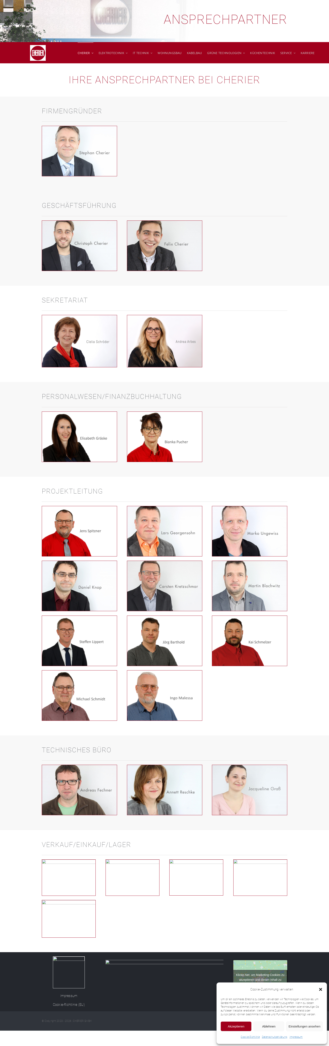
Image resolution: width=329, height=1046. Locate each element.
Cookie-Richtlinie (250, 1036)
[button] (321, 989)
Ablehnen (268, 1026)
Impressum (296, 1036)
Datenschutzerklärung (274, 1036)
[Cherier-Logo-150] (69, 958)
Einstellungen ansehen (304, 1026)
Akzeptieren (236, 1026)
